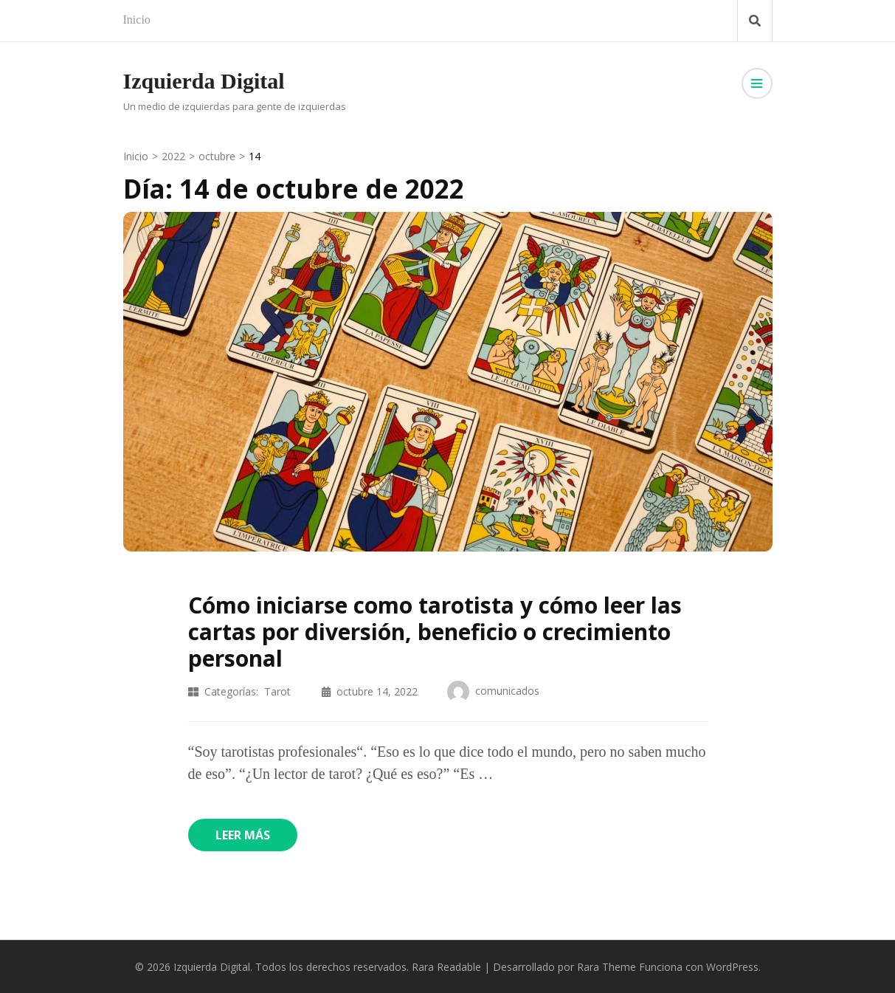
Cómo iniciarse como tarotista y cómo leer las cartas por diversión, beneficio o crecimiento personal (435, 631)
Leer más (242, 835)
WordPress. (733, 967)
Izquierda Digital (204, 81)
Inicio (137, 19)
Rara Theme (606, 967)
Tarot (277, 691)
